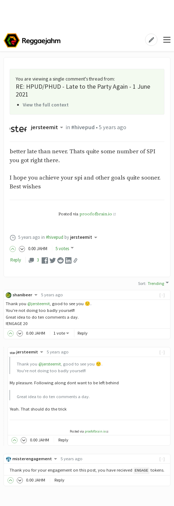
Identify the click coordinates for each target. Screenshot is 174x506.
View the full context (46, 104)
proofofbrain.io (95, 214)
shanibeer (25, 294)
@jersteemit (38, 303)
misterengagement (35, 458)
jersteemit (48, 127)
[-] (162, 294)
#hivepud (83, 127)
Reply (15, 260)
